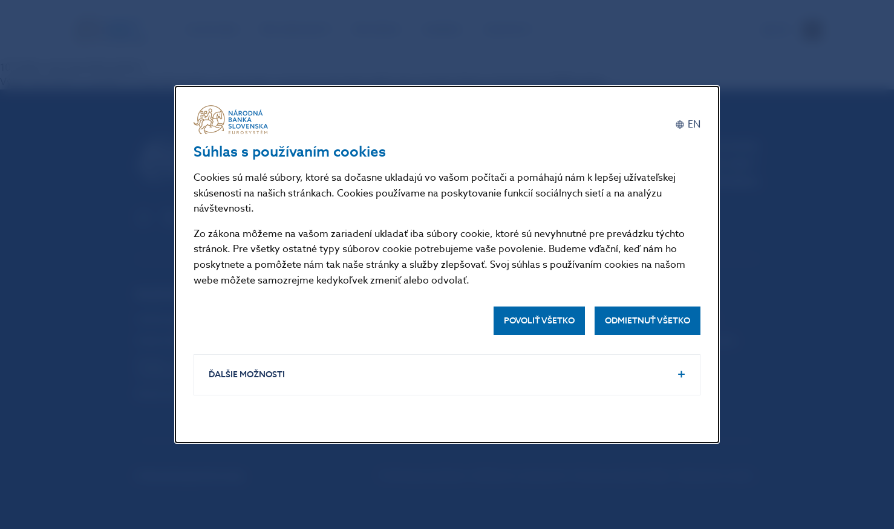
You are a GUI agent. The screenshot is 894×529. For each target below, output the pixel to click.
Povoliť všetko (539, 320)
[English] (687, 124)
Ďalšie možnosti (247, 374)
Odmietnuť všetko (647, 320)
